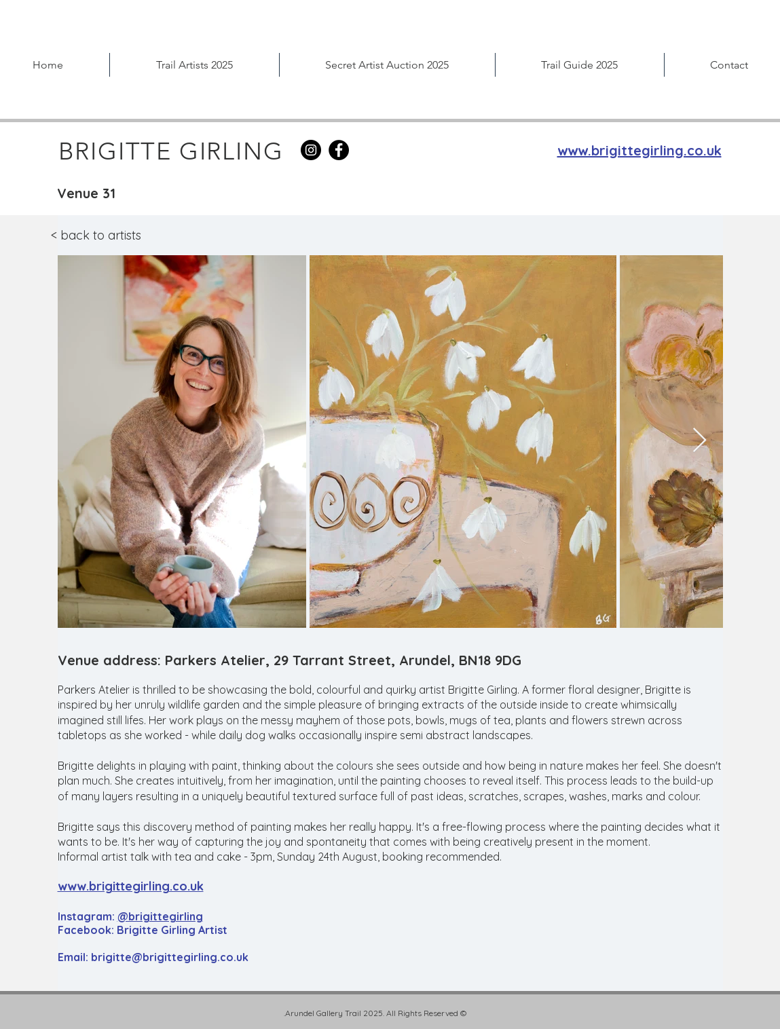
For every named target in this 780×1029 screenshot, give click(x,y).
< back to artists (96, 235)
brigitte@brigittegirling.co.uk (169, 957)
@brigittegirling (160, 916)
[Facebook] (339, 150)
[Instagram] (311, 150)
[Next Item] (699, 441)
